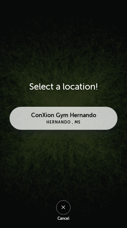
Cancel (63, 218)
